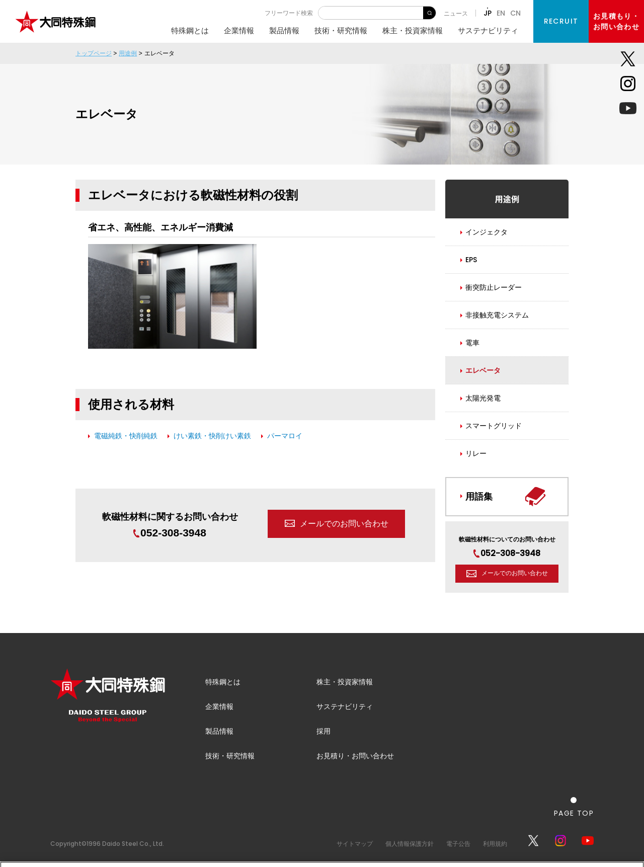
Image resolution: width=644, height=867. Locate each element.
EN (501, 13)
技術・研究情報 (340, 30)
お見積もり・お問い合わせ (616, 21)
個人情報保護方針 (409, 843)
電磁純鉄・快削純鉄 (125, 436)
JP (488, 13)
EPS (471, 260)
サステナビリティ (488, 30)
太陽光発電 (483, 398)
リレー (476, 453)
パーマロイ (284, 436)
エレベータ (483, 370)
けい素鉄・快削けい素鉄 (212, 436)
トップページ (93, 53)
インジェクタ (486, 232)
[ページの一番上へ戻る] (574, 807)
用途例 (128, 53)
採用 (323, 731)
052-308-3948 (169, 532)
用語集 (479, 496)
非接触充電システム (497, 315)
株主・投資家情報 (412, 30)
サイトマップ (355, 843)
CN (515, 13)
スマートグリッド (493, 426)
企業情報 (239, 30)
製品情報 (284, 30)
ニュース (456, 13)
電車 (472, 343)
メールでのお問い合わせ (344, 523)
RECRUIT (561, 21)
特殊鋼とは (190, 30)
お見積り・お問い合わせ (355, 756)
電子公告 (458, 843)
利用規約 (495, 843)
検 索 (429, 13)
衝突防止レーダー (493, 287)
